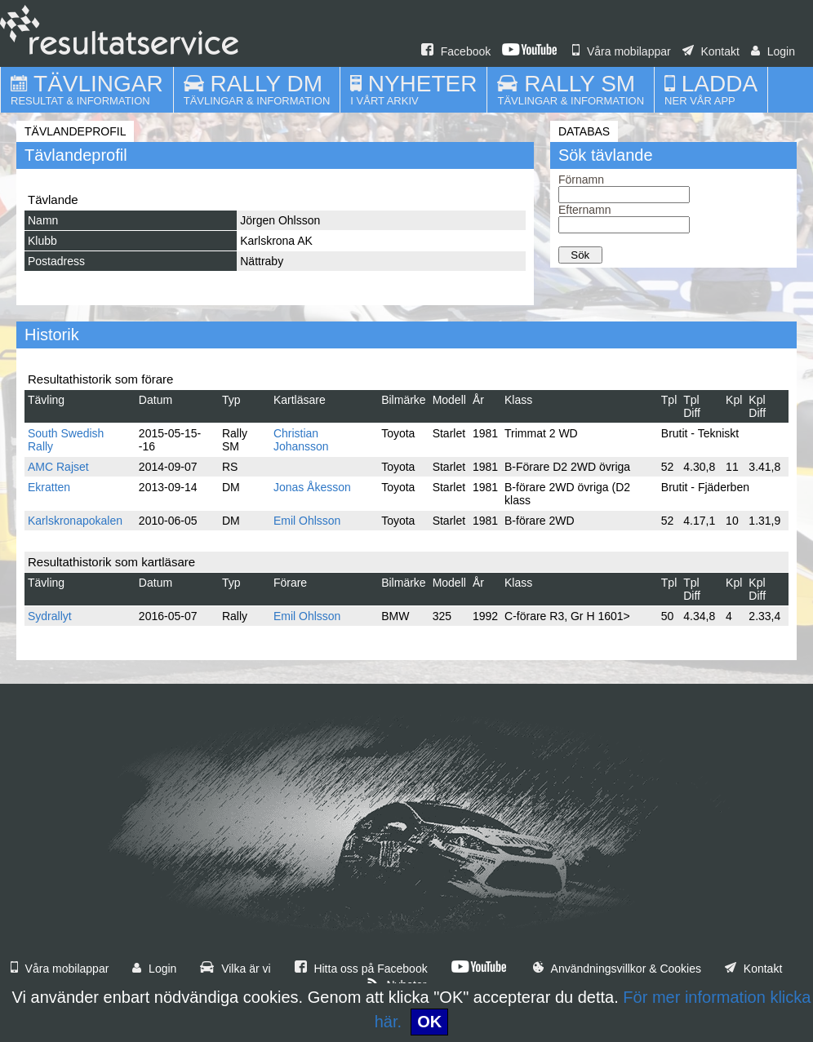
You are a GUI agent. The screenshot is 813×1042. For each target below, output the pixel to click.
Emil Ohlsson (306, 520)
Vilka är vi (235, 968)
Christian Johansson (301, 440)
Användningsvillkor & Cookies (617, 968)
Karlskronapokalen (75, 520)
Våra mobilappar (621, 51)
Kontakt (711, 51)
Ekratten (49, 487)
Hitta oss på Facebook (361, 968)
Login (773, 51)
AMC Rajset (58, 466)
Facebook (456, 51)
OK (429, 1022)
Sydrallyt (50, 616)
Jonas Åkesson (312, 487)
